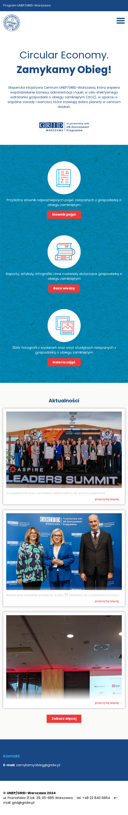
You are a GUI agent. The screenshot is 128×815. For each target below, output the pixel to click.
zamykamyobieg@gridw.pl (38, 765)
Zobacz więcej (64, 718)
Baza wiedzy (64, 288)
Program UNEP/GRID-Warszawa (27, 5)
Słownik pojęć (64, 214)
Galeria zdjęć (64, 362)
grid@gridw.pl (23, 802)
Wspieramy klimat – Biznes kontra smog (76, 498)
